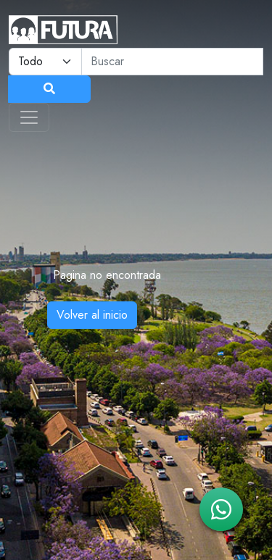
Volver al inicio (92, 314)
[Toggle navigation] (29, 117)
